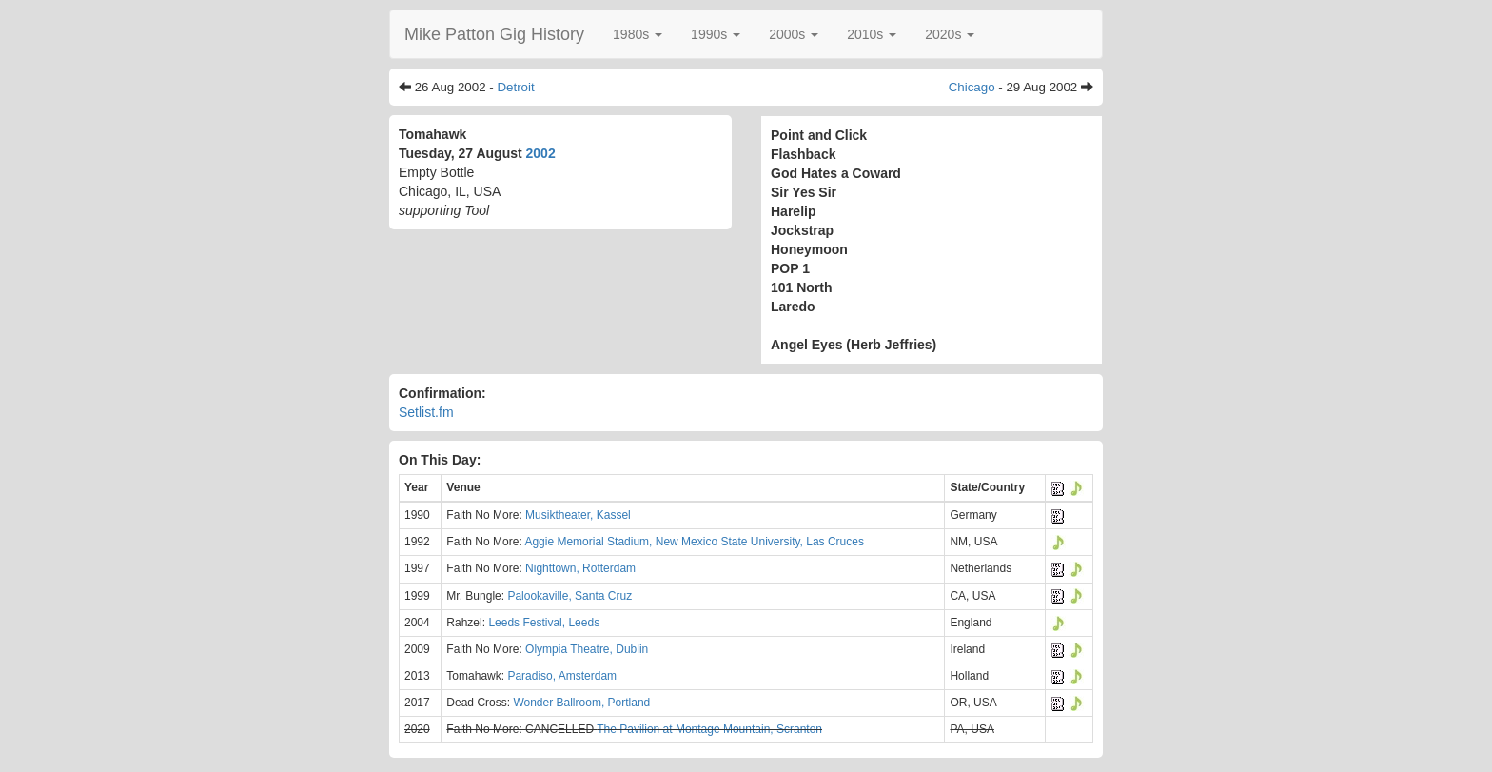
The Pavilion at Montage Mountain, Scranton (709, 729)
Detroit (515, 87)
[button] (638, 34)
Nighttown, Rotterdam (580, 568)
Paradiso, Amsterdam (562, 676)
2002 (541, 153)
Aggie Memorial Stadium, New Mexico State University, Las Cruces (694, 541)
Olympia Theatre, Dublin (586, 649)
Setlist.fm (426, 412)
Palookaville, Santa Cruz (569, 596)
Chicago (972, 87)
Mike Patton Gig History (494, 34)
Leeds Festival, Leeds (543, 622)
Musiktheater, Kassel (578, 515)
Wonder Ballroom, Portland (581, 702)
